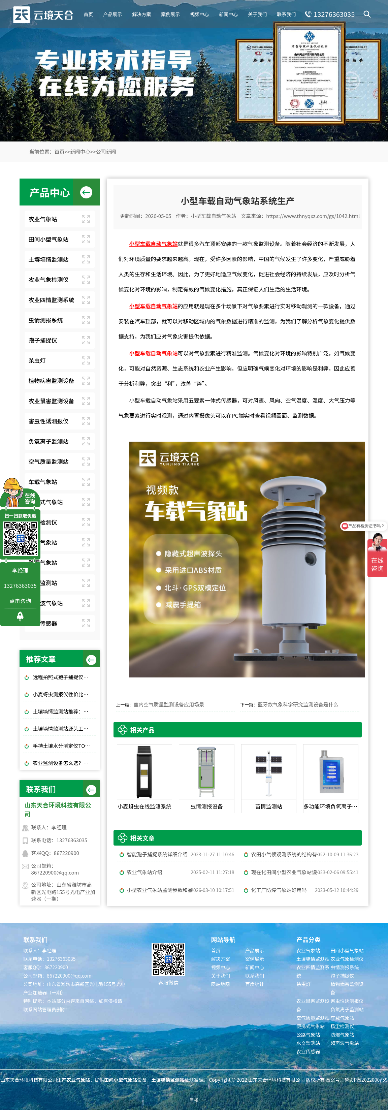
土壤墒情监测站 (49, 259)
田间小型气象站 (49, 239)
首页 (87, 13)
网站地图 (220, 984)
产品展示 (111, 13)
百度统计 (254, 984)
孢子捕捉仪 (43, 340)
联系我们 (285, 13)
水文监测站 (43, 582)
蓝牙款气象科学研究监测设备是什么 (298, 704)
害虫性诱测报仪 (49, 421)
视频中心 (198, 13)
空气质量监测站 (49, 461)
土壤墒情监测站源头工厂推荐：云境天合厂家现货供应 (64, 728)
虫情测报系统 (46, 320)
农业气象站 (43, 219)
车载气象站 (43, 481)
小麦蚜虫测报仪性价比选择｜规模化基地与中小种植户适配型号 (64, 694)
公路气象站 (43, 542)
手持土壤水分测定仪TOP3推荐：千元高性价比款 (64, 745)
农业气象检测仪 (49, 279)
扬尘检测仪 (43, 522)
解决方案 (140, 13)
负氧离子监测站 (49, 441)
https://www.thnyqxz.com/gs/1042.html (313, 215)
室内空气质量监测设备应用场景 (168, 704)
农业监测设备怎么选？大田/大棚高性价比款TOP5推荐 (64, 762)
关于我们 (256, 13)
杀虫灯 (37, 360)
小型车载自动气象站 (213, 215)
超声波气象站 (46, 603)
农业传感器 (43, 623)
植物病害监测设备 (51, 380)
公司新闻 (106, 151)
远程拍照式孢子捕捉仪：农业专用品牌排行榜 (64, 676)
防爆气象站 (43, 562)
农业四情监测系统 (51, 299)
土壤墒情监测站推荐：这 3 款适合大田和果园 (64, 711)
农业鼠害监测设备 (51, 401)
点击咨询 (20, 601)
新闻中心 (227, 13)
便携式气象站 (46, 502)
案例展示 (169, 13)
